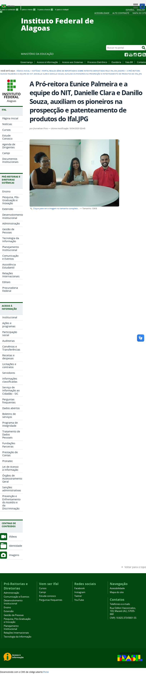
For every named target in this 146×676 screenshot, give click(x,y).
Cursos (42, 588)
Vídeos (13, 536)
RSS (144, 54)
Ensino (7, 607)
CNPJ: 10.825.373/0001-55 (123, 617)
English (141, 9)
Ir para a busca (45, 9)
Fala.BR (129, 62)
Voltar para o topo (135, 567)
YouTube (131, 54)
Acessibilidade (117, 588)
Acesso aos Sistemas (72, 62)
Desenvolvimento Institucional (13, 602)
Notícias (36, 70)
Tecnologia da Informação (17, 636)
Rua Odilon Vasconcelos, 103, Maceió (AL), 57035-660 (123, 611)
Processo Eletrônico (97, 62)
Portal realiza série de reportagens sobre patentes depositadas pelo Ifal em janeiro (83, 70)
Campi (42, 592)
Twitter (140, 54)
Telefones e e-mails (120, 604)
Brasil (11, 6)
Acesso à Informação (47, 62)
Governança (26, 62)
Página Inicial (23, 70)
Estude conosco (47, 596)
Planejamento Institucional (11, 627)
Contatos (141, 62)
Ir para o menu (27, 9)
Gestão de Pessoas (14, 615)
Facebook (126, 54)
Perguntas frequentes (50, 599)
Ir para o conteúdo (9, 9)
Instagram (135, 54)
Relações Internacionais (16, 632)
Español (130, 9)
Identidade (15, 545)
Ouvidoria (116, 62)
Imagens (14, 555)
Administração (11, 592)
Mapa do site (117, 592)
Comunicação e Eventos (16, 596)
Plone (46, 671)
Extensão (9, 611)
